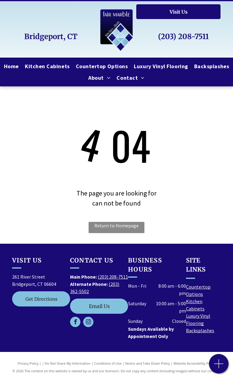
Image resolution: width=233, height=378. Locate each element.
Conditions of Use (108, 363)
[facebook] (75, 323)
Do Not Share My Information (68, 363)
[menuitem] (11, 66)
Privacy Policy (28, 363)
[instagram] (88, 323)
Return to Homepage (116, 225)
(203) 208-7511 (183, 36)
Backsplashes (200, 330)
